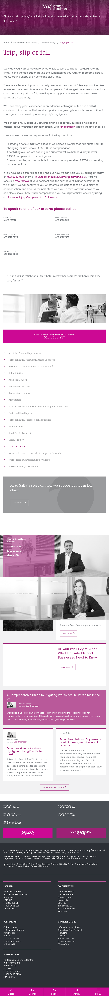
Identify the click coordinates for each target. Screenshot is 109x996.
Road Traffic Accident (20, 433)
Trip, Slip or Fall (67, 43)
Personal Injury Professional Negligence (30, 420)
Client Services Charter (47, 864)
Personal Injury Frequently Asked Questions (32, 360)
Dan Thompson (32, 706)
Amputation (15, 400)
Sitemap (44, 866)
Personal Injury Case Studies (24, 466)
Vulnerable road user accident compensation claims (36, 453)
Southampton (61, 218)
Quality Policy (66, 864)
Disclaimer (9, 866)
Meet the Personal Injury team (25, 353)
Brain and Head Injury (20, 413)
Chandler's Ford (62, 234)
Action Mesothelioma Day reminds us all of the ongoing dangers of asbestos (80, 742)
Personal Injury (48, 43)
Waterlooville (9, 252)
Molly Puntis (15, 539)
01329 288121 (11, 807)
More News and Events (54, 787)
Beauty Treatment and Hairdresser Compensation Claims (38, 406)
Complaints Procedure (86, 864)
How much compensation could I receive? (31, 366)
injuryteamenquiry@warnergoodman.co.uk (60, 177)
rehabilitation (67, 127)
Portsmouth (9, 234)
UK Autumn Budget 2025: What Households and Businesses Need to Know (78, 653)
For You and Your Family (25, 43)
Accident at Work (18, 380)
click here (18, 502)
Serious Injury (16, 440)
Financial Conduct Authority (50, 853)
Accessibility (9, 864)
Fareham (7, 218)
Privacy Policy (22, 866)
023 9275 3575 (12, 815)
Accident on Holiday (19, 393)
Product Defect (16, 426)
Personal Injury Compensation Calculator (32, 197)
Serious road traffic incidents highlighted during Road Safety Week (25, 751)
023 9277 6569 (12, 823)
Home (6, 43)
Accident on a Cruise (19, 386)
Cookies (35, 866)
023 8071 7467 (66, 815)
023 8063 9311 (15, 177)
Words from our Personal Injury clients (29, 460)
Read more (67, 633)
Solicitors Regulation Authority (75, 851)
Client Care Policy (25, 864)
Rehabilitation (16, 373)
